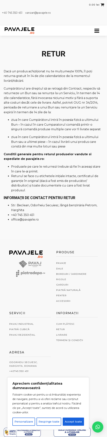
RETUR (60, 329)
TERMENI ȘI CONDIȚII (69, 340)
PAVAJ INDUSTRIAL (21, 323)
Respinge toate (49, 421)
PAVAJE (61, 263)
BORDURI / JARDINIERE (71, 274)
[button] (97, 427)
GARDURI (62, 284)
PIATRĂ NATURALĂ (68, 290)
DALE (59, 268)
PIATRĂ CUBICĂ (19, 329)
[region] (48, 403)
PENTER (61, 295)
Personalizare (23, 421)
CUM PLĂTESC (65, 323)
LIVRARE (61, 334)
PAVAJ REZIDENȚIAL (22, 334)
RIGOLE (61, 279)
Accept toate (73, 421)
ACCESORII (63, 301)
